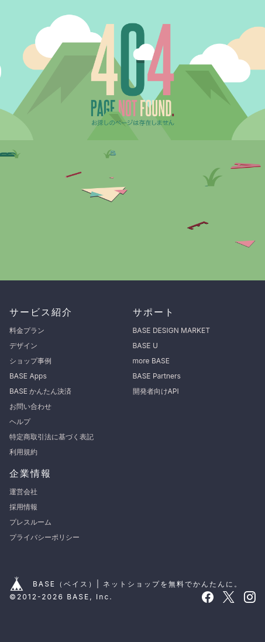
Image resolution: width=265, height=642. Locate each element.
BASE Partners (157, 376)
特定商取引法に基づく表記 (51, 436)
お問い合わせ (30, 406)
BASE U (145, 345)
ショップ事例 (30, 360)
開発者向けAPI (156, 391)
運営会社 (23, 491)
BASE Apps (28, 376)
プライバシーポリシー (44, 537)
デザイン (23, 345)
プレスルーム (30, 522)
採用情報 (23, 506)
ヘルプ (19, 421)
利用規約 (23, 451)
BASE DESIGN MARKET (171, 330)
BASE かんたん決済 (40, 391)
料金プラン (26, 330)
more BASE (151, 360)
